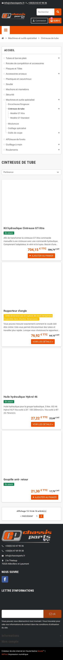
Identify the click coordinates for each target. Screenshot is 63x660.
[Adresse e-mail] (22, 614)
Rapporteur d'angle (15, 310)
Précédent (26, 516)
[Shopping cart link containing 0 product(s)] (55, 20)
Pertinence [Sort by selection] (8, 172)
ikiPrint (5, 654)
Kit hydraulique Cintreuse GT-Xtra (24, 228)
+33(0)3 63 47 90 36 (37, 3)
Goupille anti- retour (16, 479)
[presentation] (26, 602)
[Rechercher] (49, 11)
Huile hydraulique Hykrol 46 (21, 396)
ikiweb (40, 651)
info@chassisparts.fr (14, 3)
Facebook (5, 579)
